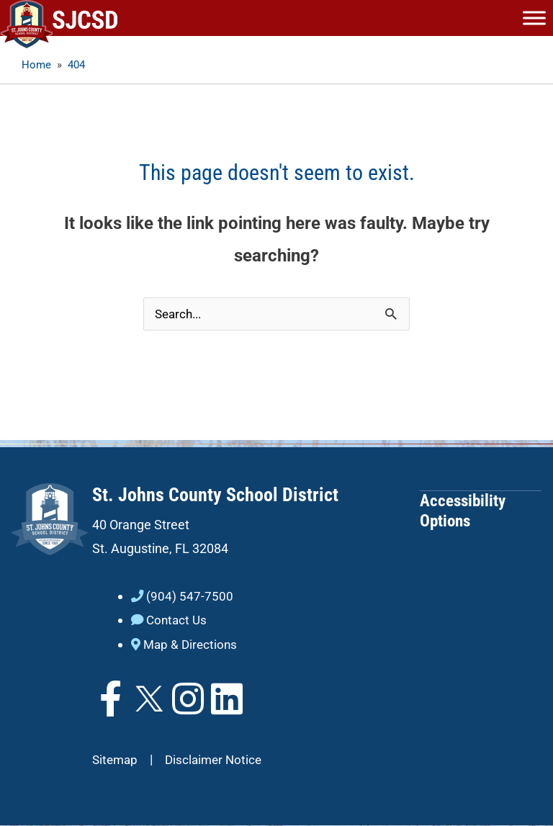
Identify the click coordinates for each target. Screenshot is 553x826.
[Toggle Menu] (534, 17)
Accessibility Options (462, 511)
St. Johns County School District (215, 495)
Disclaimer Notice (218, 760)
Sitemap (116, 760)
